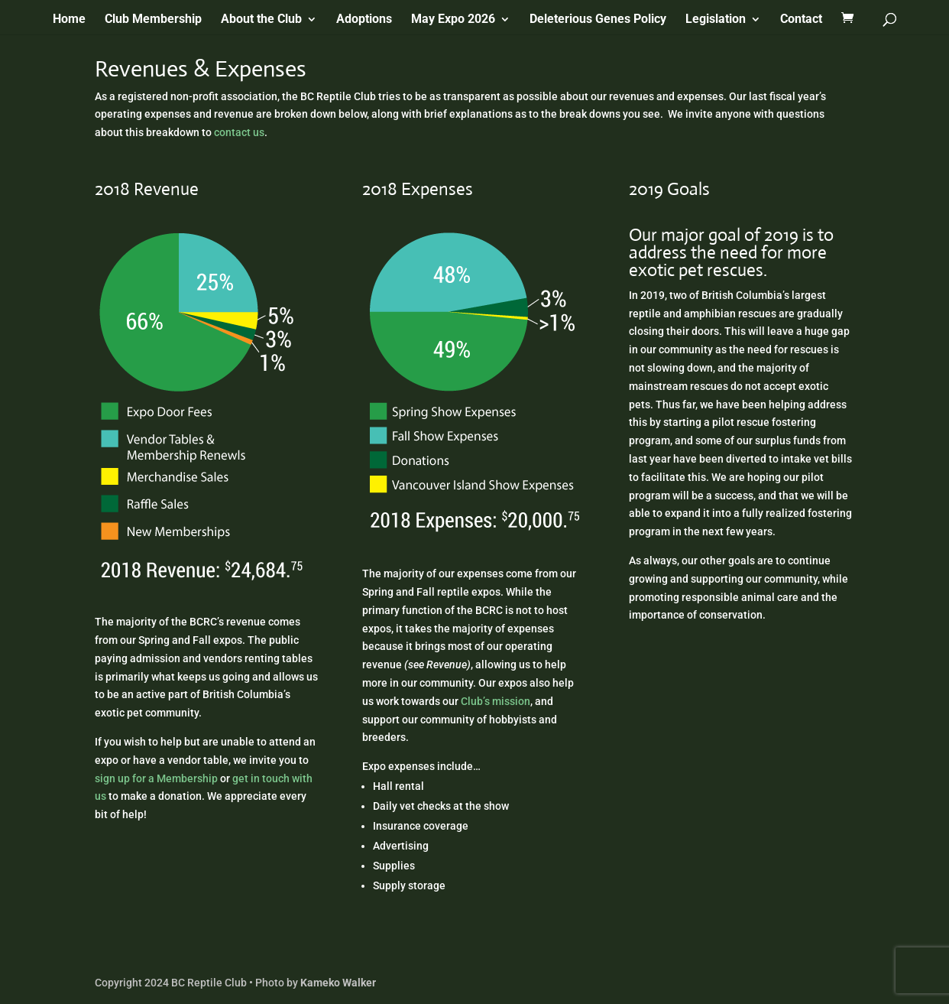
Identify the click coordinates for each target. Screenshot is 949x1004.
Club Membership (153, 20)
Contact (801, 20)
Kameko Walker (338, 982)
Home (69, 20)
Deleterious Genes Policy (598, 20)
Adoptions (364, 20)
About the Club (261, 20)
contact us (239, 132)
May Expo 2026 (453, 20)
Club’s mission (495, 701)
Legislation (715, 20)
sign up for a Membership (156, 778)
